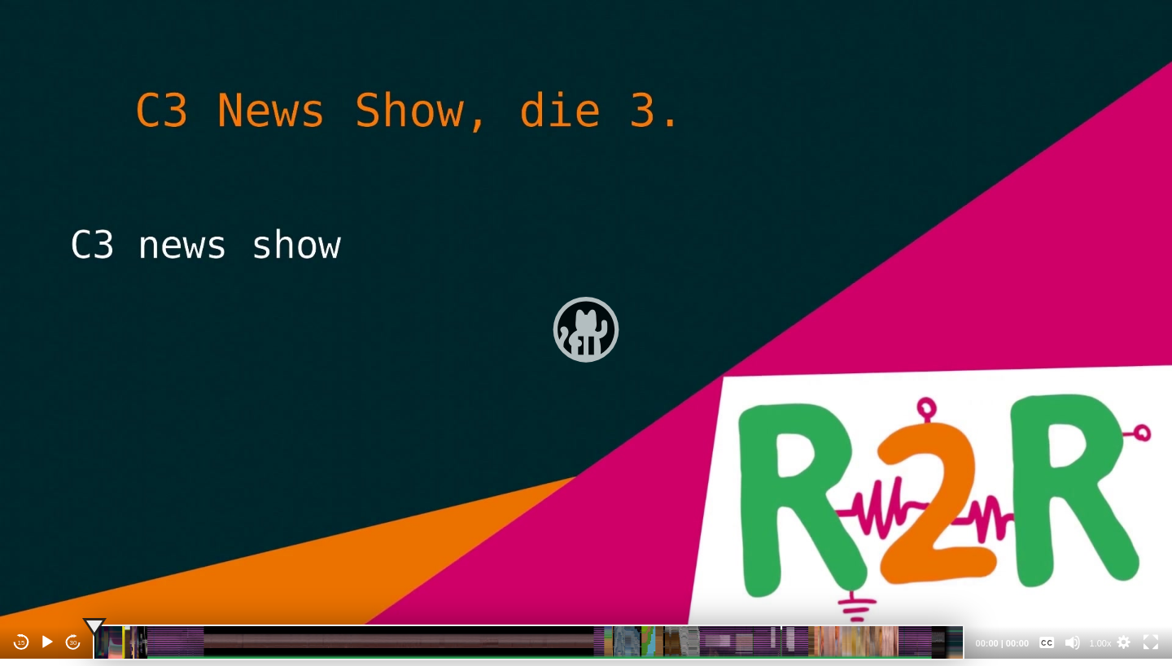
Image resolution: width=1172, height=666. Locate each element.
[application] (586, 329)
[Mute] (1073, 642)
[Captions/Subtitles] (1047, 642)
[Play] (47, 642)
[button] (586, 329)
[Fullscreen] (1151, 642)
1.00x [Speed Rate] (1101, 643)
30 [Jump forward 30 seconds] (73, 642)
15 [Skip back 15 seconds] (21, 642)
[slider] (528, 642)
